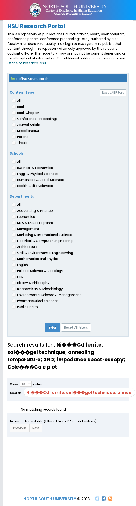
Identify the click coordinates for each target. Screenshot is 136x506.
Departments (22, 196)
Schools (17, 153)
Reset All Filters (113, 92)
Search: (68, 392)
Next (35, 428)
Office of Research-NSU (26, 63)
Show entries (27, 384)
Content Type (22, 92)
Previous (20, 428)
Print (52, 328)
